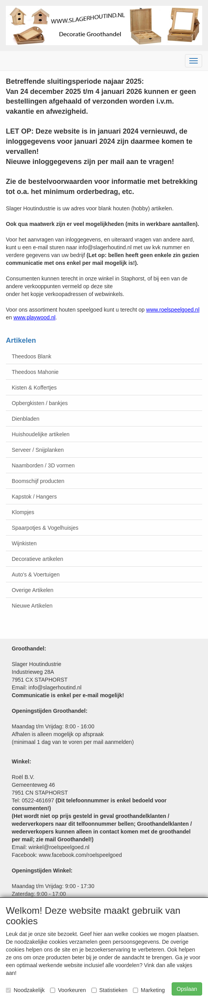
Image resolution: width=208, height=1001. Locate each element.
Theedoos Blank (31, 356)
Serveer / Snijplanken (38, 450)
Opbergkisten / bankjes (40, 403)
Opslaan (187, 989)
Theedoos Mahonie (35, 372)
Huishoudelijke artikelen (41, 434)
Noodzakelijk (25, 990)
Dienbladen (25, 419)
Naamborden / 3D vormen (43, 465)
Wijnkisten (24, 543)
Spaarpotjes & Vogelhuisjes (45, 528)
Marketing (149, 990)
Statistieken (109, 990)
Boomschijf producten (38, 481)
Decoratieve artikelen (37, 559)
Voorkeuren (68, 990)
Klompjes (23, 512)
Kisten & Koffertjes (34, 387)
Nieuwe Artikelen (32, 606)
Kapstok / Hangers (34, 496)
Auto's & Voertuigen (36, 574)
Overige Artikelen (33, 590)
